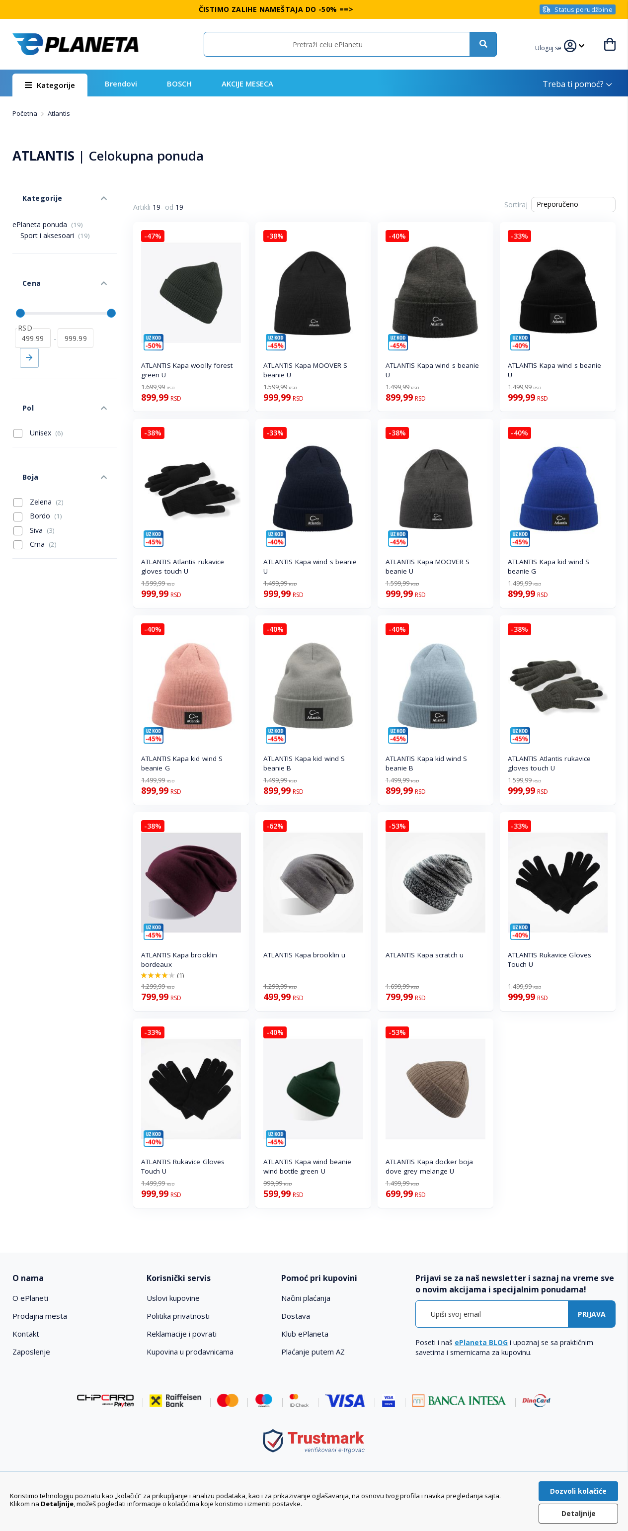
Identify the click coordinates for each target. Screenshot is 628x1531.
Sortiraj (516, 204)
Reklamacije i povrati (182, 1334)
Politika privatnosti (178, 1316)
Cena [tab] (21, 258)
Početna (25, 113)
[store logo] (75, 44)
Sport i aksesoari (55, 220)
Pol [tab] (17, 363)
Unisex (38, 384)
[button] (554, 47)
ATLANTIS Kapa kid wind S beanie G (548, 566)
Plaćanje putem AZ (313, 1352)
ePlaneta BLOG (481, 1342)
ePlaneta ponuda (47, 209)
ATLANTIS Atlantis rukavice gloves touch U (183, 566)
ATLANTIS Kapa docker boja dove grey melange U (429, 1166)
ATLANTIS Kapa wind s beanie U (432, 370)
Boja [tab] (20, 418)
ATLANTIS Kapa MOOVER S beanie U (305, 370)
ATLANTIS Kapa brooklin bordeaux (179, 959)
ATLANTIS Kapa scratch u (425, 954)
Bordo (37, 452)
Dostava (295, 1316)
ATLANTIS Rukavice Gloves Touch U (549, 959)
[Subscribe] (592, 1314)
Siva (34, 466)
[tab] (73, 1278)
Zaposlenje (31, 1352)
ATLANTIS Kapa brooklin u (304, 954)
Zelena (38, 438)
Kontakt (25, 1334)
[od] (33, 304)
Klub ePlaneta (304, 1334)
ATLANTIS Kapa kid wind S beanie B (304, 763)
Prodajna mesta (39, 1316)
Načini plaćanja (305, 1298)
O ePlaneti (30, 1298)
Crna (35, 480)
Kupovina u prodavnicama (190, 1352)
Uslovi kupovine (173, 1298)
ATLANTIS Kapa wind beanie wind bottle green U (307, 1166)
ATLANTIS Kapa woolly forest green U (187, 370)
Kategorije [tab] (31, 188)
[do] (75, 304)
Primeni (29, 324)
